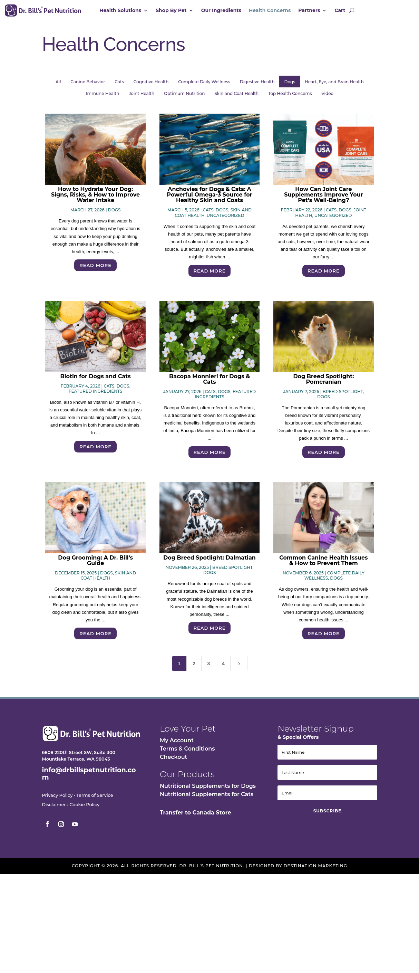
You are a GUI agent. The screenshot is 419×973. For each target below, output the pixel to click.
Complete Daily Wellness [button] (204, 85)
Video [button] (327, 96)
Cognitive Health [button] (151, 85)
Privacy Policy (57, 798)
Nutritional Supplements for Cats (206, 797)
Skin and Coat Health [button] (236, 96)
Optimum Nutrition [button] (184, 96)
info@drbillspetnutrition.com (89, 777)
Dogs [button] (289, 85)
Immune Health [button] (102, 96)
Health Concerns (270, 10)
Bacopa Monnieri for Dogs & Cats (209, 382)
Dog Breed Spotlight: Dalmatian (209, 561)
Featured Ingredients (96, 394)
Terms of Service (94, 798)
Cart (339, 10)
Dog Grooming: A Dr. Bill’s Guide (95, 564)
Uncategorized (225, 218)
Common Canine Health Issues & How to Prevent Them (323, 564)
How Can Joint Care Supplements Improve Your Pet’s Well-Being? (323, 198)
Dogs (114, 213)
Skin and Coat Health (108, 579)
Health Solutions (120, 10)
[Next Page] (238, 667)
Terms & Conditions (187, 752)
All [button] (58, 85)
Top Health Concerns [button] (290, 96)
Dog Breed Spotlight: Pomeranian (323, 382)
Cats (208, 213)
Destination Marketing (315, 869)
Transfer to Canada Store (195, 816)
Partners (309, 10)
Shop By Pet (171, 10)
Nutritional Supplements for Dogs (208, 789)
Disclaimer (54, 808)
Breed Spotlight (343, 395)
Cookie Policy (85, 808)
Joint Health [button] (141, 96)
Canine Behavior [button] (87, 85)
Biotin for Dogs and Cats (95, 379)
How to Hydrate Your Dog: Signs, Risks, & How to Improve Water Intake (95, 198)
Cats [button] (119, 85)
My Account (177, 744)
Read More (95, 268)
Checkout (173, 760)
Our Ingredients (221, 10)
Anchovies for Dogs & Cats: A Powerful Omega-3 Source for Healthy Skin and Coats (209, 198)
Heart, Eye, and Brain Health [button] (334, 85)
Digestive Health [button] (257, 85)
